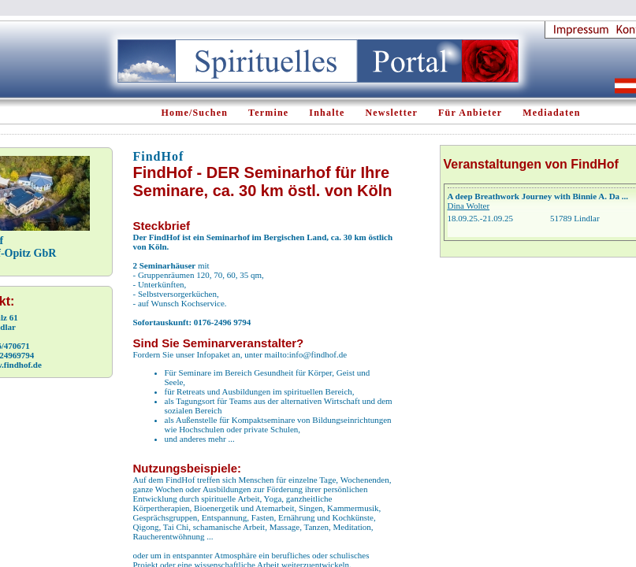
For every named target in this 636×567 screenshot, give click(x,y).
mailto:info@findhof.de (306, 354)
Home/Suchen (195, 112)
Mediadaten (551, 112)
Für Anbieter (470, 112)
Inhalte (326, 112)
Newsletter (391, 112)
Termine (268, 112)
